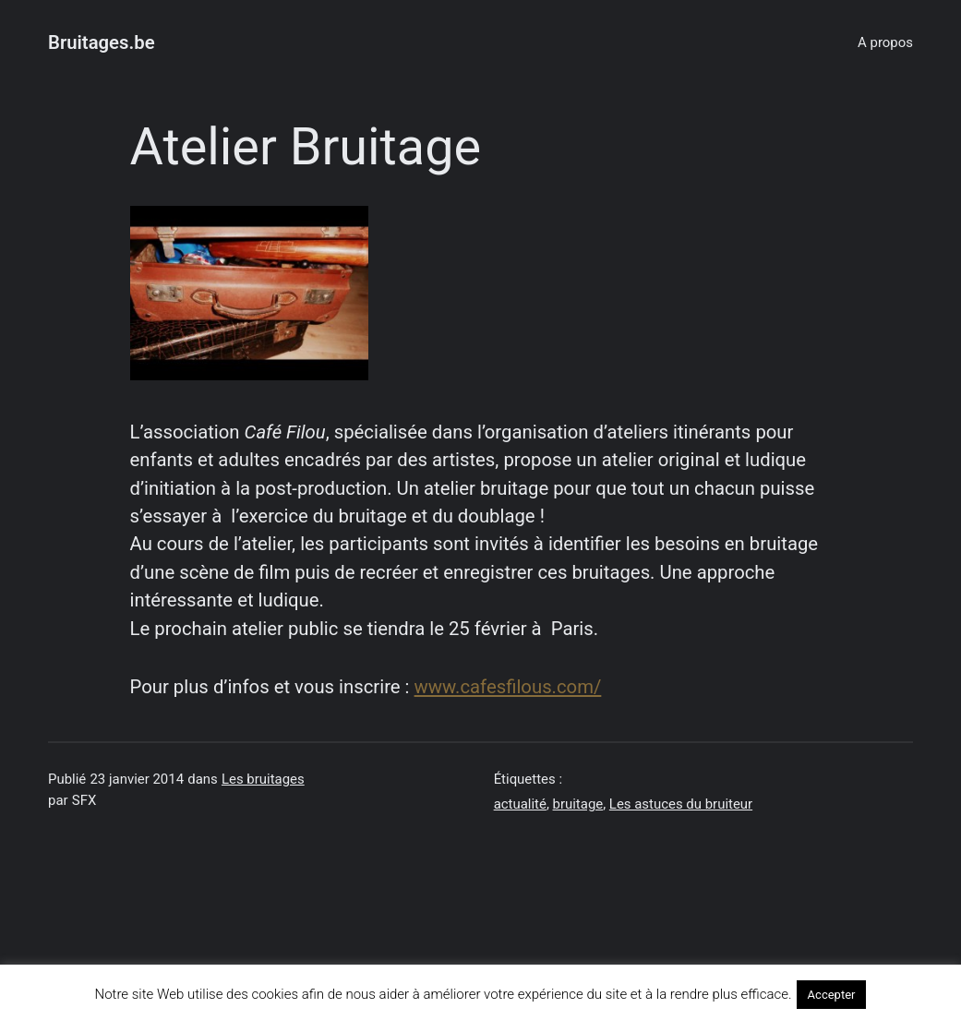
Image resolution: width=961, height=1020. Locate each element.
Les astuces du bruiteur (680, 804)
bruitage (578, 804)
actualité (520, 804)
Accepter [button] (832, 995)
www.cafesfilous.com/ (508, 687)
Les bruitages (263, 779)
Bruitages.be (101, 42)
